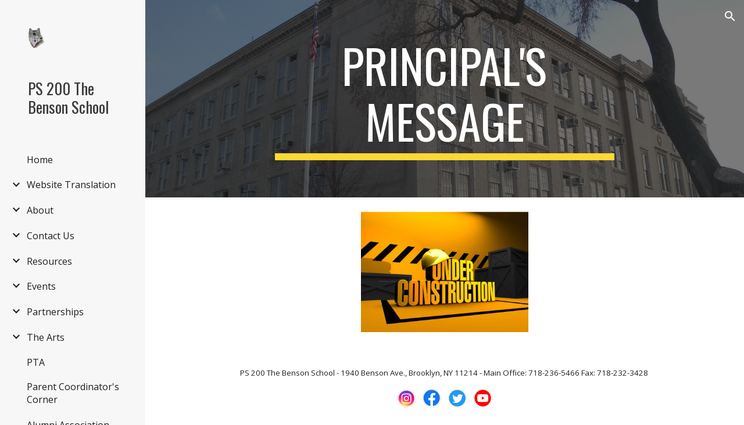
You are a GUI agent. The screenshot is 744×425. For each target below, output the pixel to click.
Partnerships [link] (55, 311)
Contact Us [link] (50, 235)
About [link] (40, 210)
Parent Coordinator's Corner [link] (73, 393)
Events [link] (41, 286)
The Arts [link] (46, 337)
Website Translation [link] (71, 184)
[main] (444, 99)
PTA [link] (36, 362)
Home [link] (40, 159)
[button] (730, 16)
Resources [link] (49, 261)
